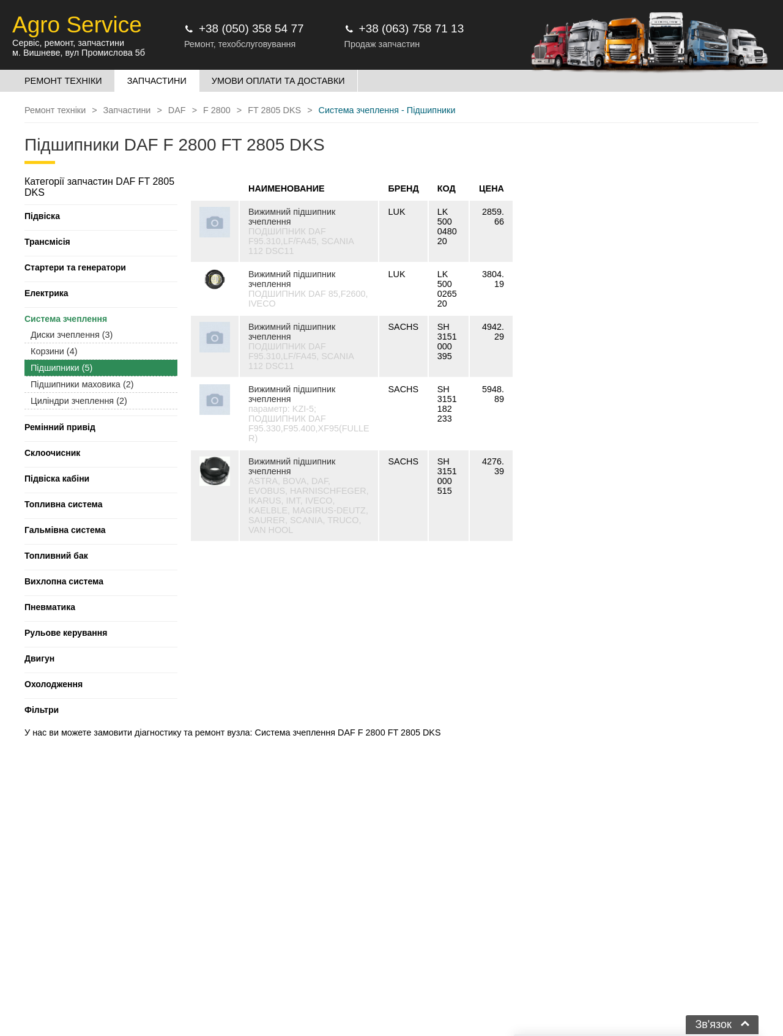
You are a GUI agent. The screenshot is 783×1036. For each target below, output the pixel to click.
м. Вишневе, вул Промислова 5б (78, 53)
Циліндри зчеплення (79, 401)
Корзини (54, 351)
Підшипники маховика (82, 384)
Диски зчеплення (72, 335)
